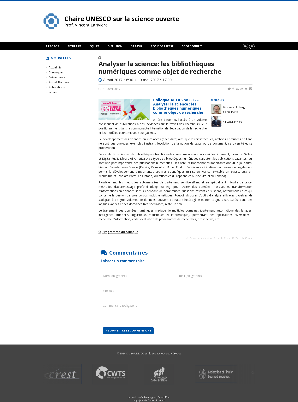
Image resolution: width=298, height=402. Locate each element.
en (245, 46)
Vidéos (53, 92)
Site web (108, 291)
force (149, 397)
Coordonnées (192, 46)
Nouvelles (61, 58)
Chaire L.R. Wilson (156, 400)
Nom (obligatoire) (115, 276)
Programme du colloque (120, 232)
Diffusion (115, 46)
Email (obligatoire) (190, 276)
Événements (57, 77)
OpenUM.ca (163, 397)
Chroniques (56, 72)
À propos (52, 46)
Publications (57, 87)
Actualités (55, 67)
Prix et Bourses (59, 82)
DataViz (137, 46)
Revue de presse (162, 46)
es (252, 46)
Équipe (94, 46)
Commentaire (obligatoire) (120, 305)
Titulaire (74, 46)
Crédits (177, 353)
